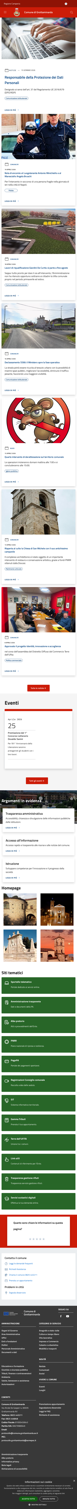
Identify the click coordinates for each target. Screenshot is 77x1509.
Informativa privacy (10, 1461)
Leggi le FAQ (44, 1411)
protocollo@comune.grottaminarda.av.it (20, 1433)
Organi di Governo (10, 1330)
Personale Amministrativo (13, 1348)
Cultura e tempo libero (49, 1334)
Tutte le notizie (38, 688)
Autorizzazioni (8, 1384)
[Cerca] (71, 12)
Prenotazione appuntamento (52, 1404)
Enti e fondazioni (9, 1341)
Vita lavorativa (45, 1337)
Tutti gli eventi (36, 780)
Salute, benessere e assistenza (15, 1380)
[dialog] (38, 1493)
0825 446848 (12, 1418)
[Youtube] (67, 1316)
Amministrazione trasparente (15, 1454)
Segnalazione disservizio (50, 1407)
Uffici (4, 1337)
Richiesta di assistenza (49, 1414)
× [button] (74, 1481)
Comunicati (12, 164)
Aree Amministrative (11, 1334)
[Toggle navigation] (5, 12)
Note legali (6, 1465)
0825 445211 (16, 1415)
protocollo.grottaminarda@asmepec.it (19, 1440)
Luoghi (42, 1390)
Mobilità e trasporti (48, 1348)
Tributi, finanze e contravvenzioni (16, 1373)
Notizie (12, 70)
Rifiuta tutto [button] (49, 1499)
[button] (38, 1504)
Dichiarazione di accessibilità (14, 1468)
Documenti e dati (9, 1352)
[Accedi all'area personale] (66, 3)
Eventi (42, 1386)
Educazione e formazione (13, 1366)
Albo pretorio (8, 1457)
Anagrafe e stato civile (49, 1330)
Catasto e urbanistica (48, 1345)
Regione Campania (12, 3)
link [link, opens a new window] (63, 1493)
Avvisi (9, 448)
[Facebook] (60, 1316)
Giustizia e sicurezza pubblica (15, 1369)
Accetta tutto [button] (28, 1499)
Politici (5, 1345)
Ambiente (6, 1377)
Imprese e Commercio (49, 1341)
